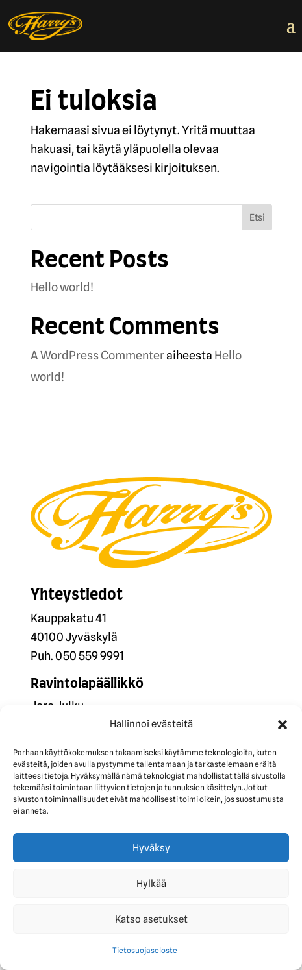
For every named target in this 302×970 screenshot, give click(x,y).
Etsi (257, 217)
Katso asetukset (151, 919)
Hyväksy (151, 848)
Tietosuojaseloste (144, 950)
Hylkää (151, 884)
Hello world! (62, 287)
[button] (282, 724)
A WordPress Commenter (97, 355)
